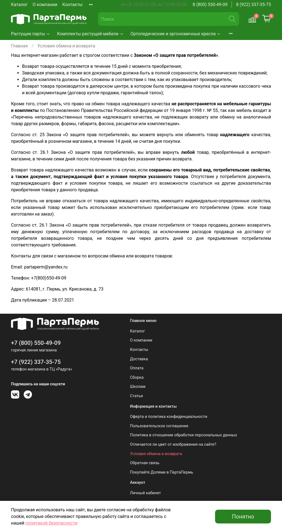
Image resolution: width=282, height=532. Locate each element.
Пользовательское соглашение (159, 426)
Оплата (136, 368)
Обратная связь (144, 463)
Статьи (136, 396)
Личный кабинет (145, 493)
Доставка (139, 359)
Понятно (243, 516)
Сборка (136, 377)
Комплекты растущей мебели (90, 33)
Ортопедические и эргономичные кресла (176, 33)
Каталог (19, 4)
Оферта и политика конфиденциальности (168, 416)
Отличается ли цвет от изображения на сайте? (173, 444)
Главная (19, 46)
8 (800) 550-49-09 (210, 4)
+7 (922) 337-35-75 (36, 362)
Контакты (72, 4)
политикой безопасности (52, 523)
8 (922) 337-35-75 (253, 4)
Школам (137, 386)
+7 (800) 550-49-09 (36, 343)
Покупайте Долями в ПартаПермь (161, 472)
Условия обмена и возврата (156, 454)
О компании (44, 4)
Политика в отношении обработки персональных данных (183, 435)
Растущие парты (30, 33)
